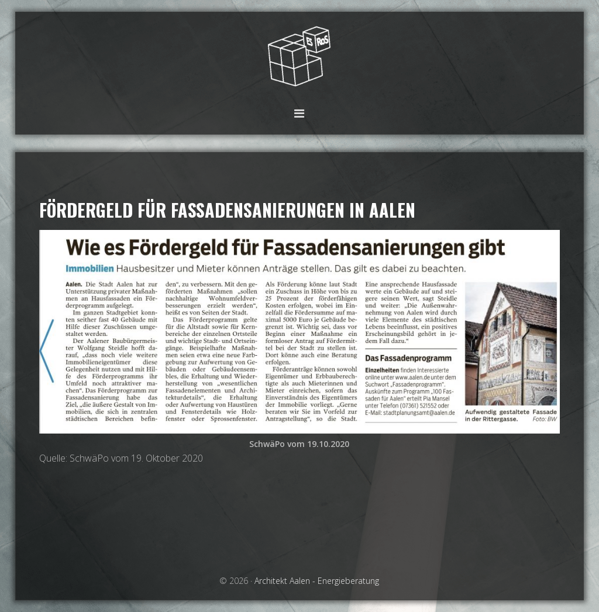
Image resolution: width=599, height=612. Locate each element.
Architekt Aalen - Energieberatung (299, 57)
